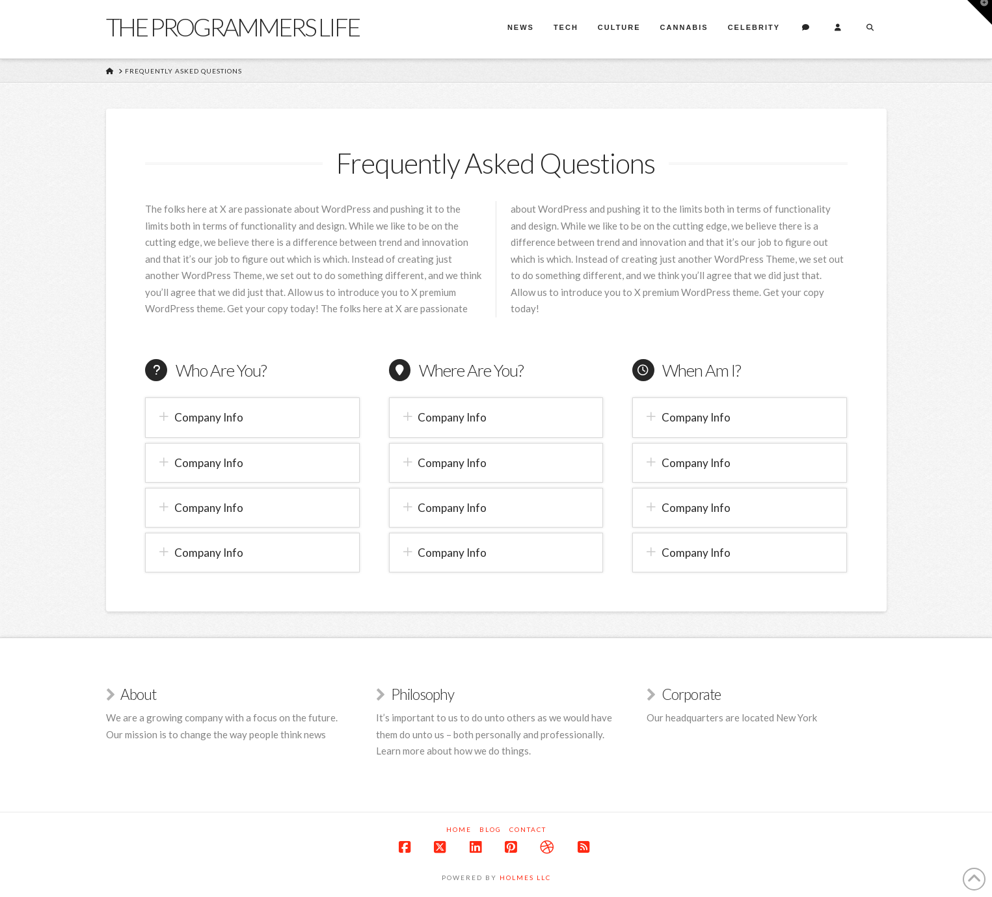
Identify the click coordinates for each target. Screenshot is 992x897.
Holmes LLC (525, 877)
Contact (527, 829)
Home (459, 829)
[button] (252, 417)
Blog (490, 829)
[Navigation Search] (869, 29)
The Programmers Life (233, 26)
